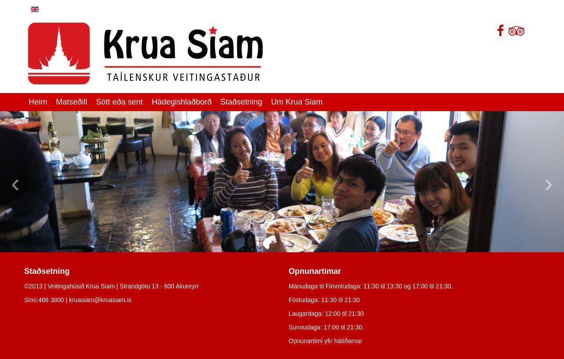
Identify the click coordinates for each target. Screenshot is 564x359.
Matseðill (71, 101)
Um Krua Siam (297, 101)
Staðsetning (241, 101)
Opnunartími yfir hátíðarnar (325, 340)
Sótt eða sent (119, 101)
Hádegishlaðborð (182, 101)
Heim (38, 101)
